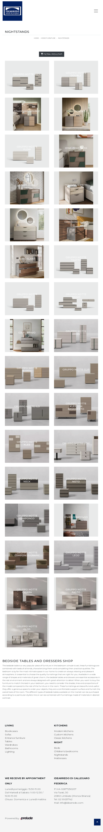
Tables (8, 741)
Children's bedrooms (66, 751)
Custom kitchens (63, 734)
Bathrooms (11, 748)
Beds (57, 747)
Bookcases (11, 731)
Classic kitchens (63, 737)
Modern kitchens (63, 731)
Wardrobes (11, 744)
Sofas (8, 734)
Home (36, 38)
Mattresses (60, 758)
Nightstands (63, 38)
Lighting (9, 751)
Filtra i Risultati (51, 54)
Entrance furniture (15, 737)
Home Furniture (48, 38)
